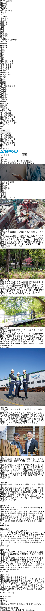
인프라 (3, 49)
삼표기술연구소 (6, 61)
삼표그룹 (4, 3)
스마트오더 (5, 109)
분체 (2, 30)
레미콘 (3, 38)
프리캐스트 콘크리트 (9, 40)
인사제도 (4, 94)
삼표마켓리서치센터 (8, 123)
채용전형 (4, 105)
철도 (2, 53)
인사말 (3, 7)
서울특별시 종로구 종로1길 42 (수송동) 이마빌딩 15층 (22, 605)
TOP (3, 157)
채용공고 (4, 107)
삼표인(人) (4, 190)
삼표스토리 (5, 184)
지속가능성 (5, 69)
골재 (2, 28)
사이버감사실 (6, 74)
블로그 (3, 80)
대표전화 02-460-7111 (9, 608)
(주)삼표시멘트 (6, 115)
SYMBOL (4, 16)
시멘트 (3, 26)
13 (9, 593)
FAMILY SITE (6, 111)
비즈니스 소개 (6, 11)
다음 (12, 593)
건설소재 (4, 22)
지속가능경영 (6, 65)
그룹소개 (4, 9)
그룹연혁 (4, 12)
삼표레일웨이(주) (7, 117)
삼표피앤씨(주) (6, 119)
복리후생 (4, 99)
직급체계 (4, 98)
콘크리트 (4, 34)
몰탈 (2, 32)
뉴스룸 (3, 76)
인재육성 (4, 101)
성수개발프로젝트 (7, 86)
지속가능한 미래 (7, 182)
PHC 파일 (4, 41)
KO (1, 127)
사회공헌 (4, 70)
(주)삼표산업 (5, 113)
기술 (2, 57)
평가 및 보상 (5, 103)
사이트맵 (4, 600)
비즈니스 (4, 18)
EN (1, 128)
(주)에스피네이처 (7, 121)
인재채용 (4, 88)
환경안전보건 (6, 72)
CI (1, 14)
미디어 (3, 82)
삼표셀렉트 (5, 188)
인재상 (3, 92)
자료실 (3, 84)
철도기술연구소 (6, 63)
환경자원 (4, 47)
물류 (2, 55)
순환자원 (4, 43)
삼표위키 (4, 186)
